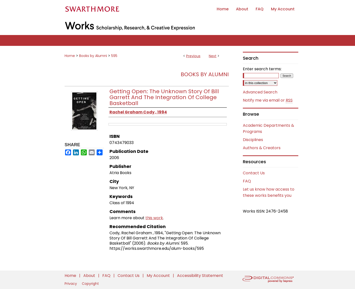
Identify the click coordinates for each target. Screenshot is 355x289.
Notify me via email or (268, 100)
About (89, 275)
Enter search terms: (262, 69)
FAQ (247, 181)
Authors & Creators (262, 148)
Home (70, 55)
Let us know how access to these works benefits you (268, 192)
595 (114, 55)
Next (212, 56)
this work (154, 218)
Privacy (71, 283)
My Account (159, 275)
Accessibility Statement (200, 275)
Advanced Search (260, 92)
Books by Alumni (93, 55)
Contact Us (254, 173)
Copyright (90, 283)
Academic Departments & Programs (268, 128)
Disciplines (253, 140)
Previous (193, 56)
